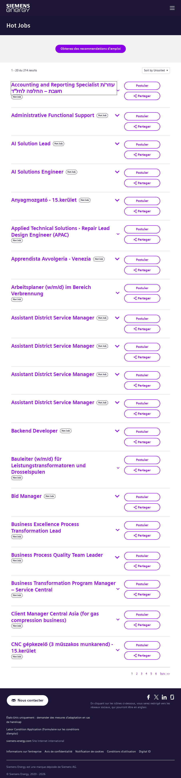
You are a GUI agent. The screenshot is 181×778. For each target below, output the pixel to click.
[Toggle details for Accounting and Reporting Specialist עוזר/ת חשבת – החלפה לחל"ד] (118, 90)
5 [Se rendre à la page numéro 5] (151, 671)
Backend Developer (34, 429)
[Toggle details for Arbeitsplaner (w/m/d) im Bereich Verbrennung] (117, 292)
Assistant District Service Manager (52, 317)
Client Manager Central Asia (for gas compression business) (55, 614)
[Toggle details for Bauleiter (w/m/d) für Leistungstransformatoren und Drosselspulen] (118, 466)
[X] (156, 694)
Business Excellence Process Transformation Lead (45, 525)
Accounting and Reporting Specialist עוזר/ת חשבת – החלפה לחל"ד (63, 87)
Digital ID (145, 747)
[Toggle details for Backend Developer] (117, 429)
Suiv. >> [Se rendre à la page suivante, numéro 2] (165, 671)
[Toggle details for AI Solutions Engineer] (117, 171)
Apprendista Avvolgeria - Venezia (51, 258)
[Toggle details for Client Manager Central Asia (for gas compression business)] (117, 617)
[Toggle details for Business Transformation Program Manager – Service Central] (117, 586)
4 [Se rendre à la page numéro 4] (146, 671)
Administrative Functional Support (52, 115)
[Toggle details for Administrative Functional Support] (117, 115)
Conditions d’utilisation (121, 747)
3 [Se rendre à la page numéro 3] (141, 671)
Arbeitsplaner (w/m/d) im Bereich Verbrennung (51, 289)
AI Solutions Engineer (37, 171)
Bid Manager (26, 494)
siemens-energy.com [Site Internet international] (19, 737)
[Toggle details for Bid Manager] (117, 494)
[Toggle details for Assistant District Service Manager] (117, 317)
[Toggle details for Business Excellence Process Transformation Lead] (117, 528)
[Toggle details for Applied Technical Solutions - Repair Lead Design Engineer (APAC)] (118, 233)
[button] (142, 95)
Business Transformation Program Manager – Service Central (63, 584)
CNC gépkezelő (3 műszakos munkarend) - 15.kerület (62, 645)
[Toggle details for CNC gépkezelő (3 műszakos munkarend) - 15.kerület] (117, 648)
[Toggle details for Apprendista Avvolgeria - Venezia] (117, 258)
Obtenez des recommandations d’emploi (91, 49)
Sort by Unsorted (154, 70)
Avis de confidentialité (58, 747)
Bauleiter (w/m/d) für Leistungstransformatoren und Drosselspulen (48, 463)
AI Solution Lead (30, 143)
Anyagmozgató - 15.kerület (44, 199)
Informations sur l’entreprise (23, 747)
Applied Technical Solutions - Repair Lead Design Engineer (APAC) (60, 230)
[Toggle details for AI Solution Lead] (117, 143)
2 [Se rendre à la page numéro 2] (137, 671)
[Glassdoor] (172, 694)
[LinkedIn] (164, 694)
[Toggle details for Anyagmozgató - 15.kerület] (117, 199)
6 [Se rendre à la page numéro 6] (156, 671)
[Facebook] (148, 694)
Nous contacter (30, 698)
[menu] (172, 8)
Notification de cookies (89, 747)
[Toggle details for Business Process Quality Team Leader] (117, 555)
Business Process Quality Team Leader (57, 553)
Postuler (142, 85)
